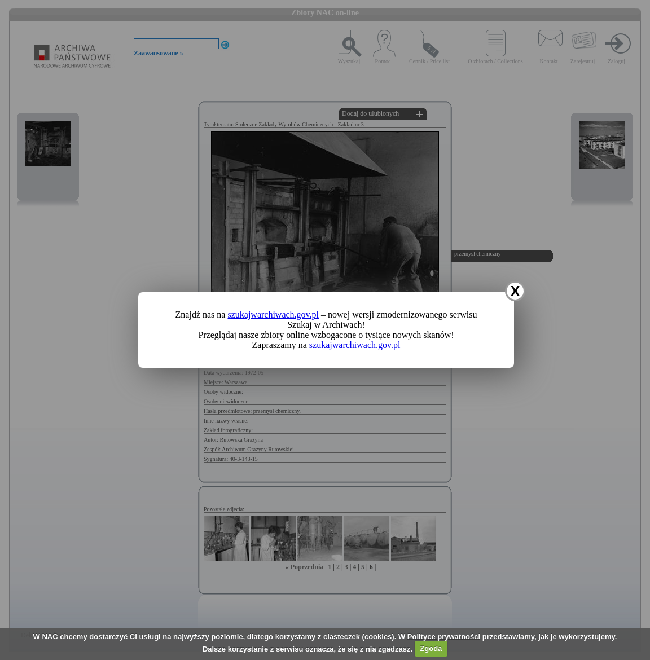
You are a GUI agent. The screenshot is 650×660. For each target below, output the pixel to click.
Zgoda (431, 648)
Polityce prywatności (443, 636)
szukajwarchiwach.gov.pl (273, 314)
